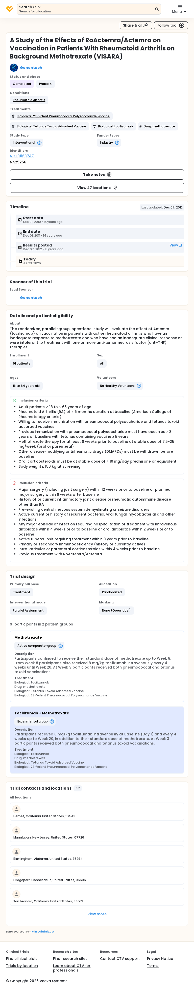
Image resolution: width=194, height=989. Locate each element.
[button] (29, 100)
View (175, 245)
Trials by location (22, 965)
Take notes (97, 174)
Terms (153, 965)
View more (97, 914)
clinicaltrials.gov (43, 932)
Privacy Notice (160, 958)
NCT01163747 (22, 156)
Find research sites (70, 958)
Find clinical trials (21, 958)
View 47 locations (97, 187)
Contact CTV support (120, 958)
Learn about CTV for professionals (71, 968)
